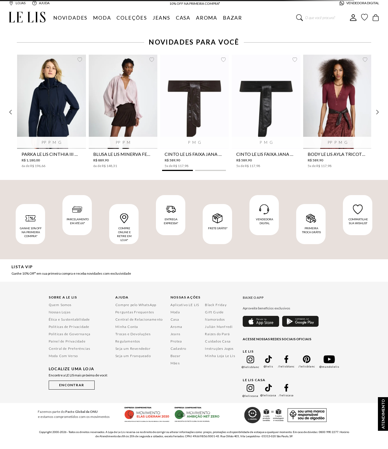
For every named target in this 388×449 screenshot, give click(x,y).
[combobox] (323, 17)
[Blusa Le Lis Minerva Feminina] (123, 111)
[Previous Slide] (11, 112)
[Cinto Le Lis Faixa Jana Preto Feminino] (266, 111)
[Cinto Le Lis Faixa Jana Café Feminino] (194, 111)
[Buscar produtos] (299, 17)
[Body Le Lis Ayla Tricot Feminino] (337, 111)
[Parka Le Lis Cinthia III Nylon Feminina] (51, 111)
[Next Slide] (377, 112)
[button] (177, 170)
